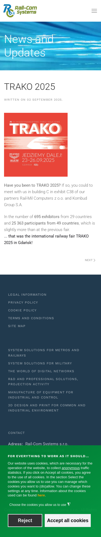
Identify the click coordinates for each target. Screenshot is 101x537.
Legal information (27, 294)
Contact (16, 433)
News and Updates (29, 45)
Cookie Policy (22, 310)
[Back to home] (20, 11)
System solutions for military (40, 363)
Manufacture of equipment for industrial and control (40, 394)
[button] (94, 11)
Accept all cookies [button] (68, 520)
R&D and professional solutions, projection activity (43, 381)
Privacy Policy (23, 302)
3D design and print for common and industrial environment (47, 407)
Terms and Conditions (31, 318)
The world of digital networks (41, 371)
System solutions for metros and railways (43, 352)
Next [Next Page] (90, 260)
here (41, 495)
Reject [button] (25, 520)
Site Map (17, 326)
